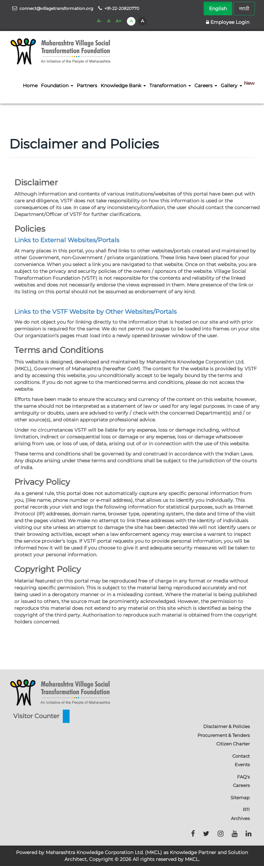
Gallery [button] (231, 85)
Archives (240, 818)
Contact (241, 756)
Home (30, 85)
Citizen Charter (233, 743)
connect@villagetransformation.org (52, 8)
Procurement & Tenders (223, 735)
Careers (241, 785)
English (218, 8)
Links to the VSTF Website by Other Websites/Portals (95, 311)
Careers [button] (205, 85)
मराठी (244, 8)
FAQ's (243, 776)
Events (242, 764)
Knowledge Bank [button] (123, 85)
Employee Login (227, 22)
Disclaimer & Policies (226, 726)
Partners (87, 85)
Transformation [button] (170, 85)
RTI (246, 809)
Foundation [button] (57, 85)
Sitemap (240, 797)
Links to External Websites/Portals (66, 240)
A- (99, 21)
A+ (118, 21)
